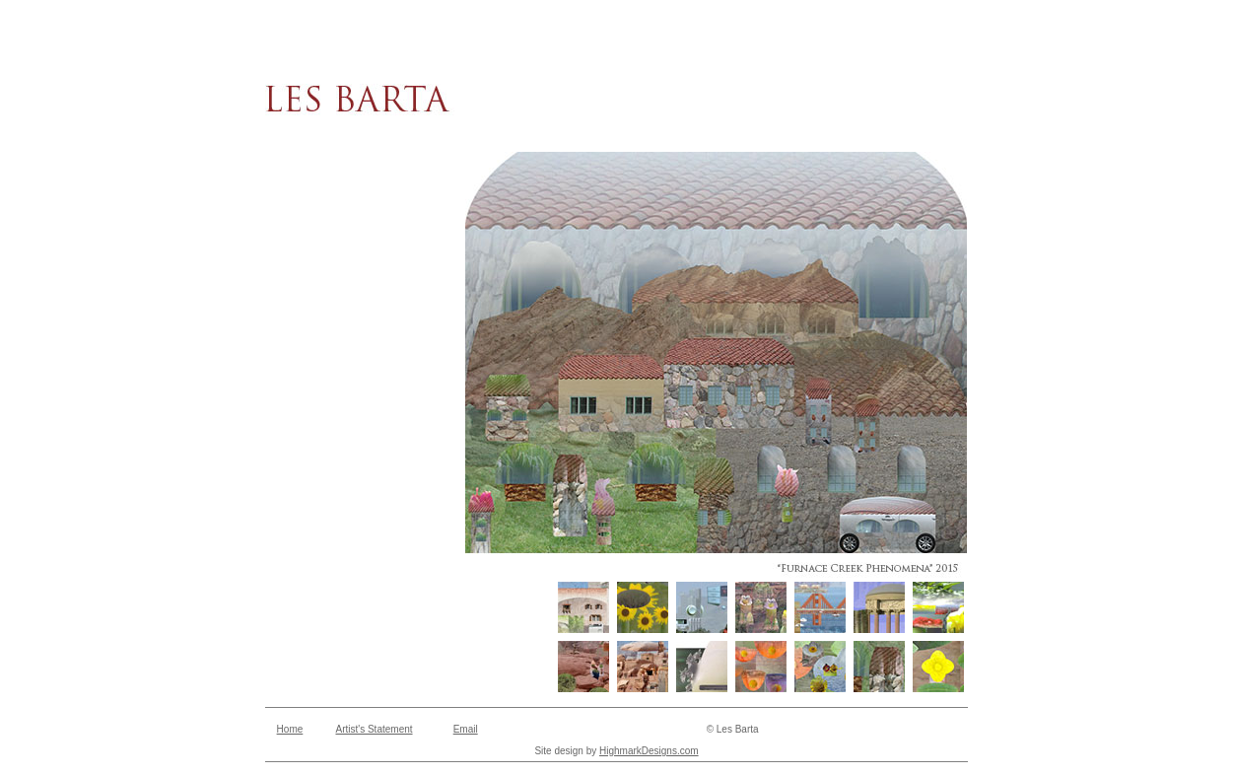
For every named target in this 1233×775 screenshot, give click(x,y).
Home (290, 729)
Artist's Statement (373, 729)
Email (465, 729)
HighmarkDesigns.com (649, 750)
